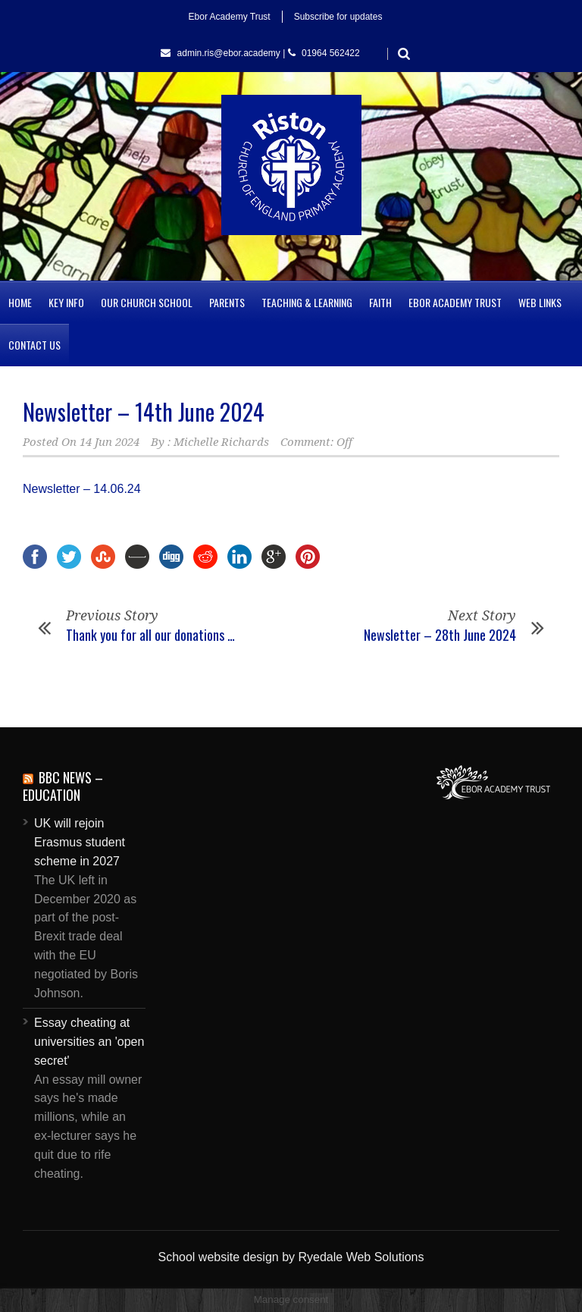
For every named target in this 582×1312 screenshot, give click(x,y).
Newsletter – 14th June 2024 (143, 411)
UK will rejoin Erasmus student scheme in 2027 (79, 842)
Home (20, 302)
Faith (380, 302)
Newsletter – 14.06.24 (82, 488)
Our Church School (146, 302)
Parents (227, 302)
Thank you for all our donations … (150, 635)
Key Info (66, 302)
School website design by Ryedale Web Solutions (291, 1257)
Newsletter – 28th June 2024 (440, 635)
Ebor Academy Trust (230, 16)
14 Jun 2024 (109, 442)
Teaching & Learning (306, 302)
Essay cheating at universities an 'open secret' (89, 1041)
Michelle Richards (221, 442)
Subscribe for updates (338, 16)
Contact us (34, 345)
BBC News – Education (63, 786)
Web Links (540, 302)
